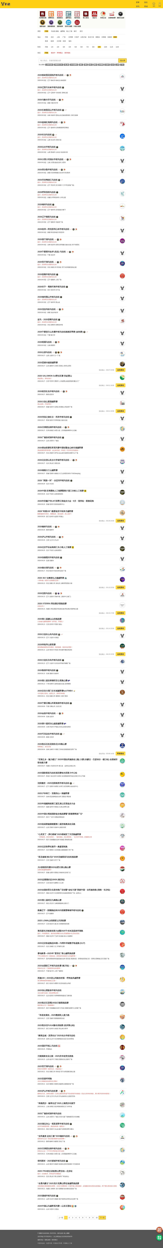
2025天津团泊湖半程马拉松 (50, 1148)
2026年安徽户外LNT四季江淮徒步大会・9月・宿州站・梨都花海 (66, 501)
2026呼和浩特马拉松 (47, 192)
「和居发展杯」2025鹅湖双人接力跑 (53, 1015)
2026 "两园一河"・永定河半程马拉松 (54, 480)
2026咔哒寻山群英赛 (47, 645)
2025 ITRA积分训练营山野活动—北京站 (55, 1171)
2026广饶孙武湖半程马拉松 (50, 437)
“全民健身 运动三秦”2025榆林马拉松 (54, 1136)
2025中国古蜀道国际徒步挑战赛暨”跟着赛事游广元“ (60, 814)
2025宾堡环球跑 (45, 1079)
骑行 (75, 31)
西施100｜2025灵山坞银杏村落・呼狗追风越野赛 (59, 978)
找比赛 (122, 60)
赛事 (137, 2)
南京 (81, 64)
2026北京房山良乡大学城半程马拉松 (54, 460)
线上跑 (67, 64)
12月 (117, 47)
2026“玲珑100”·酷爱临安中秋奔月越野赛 (55, 511)
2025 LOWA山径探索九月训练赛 (52, 921)
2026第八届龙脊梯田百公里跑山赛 (53, 680)
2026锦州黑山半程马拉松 (49, 297)
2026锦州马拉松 (45, 204)
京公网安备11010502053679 (62, 1236)
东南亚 (109, 37)
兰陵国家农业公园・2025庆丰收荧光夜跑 (55, 1056)
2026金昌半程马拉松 (47, 713)
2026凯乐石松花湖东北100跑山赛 (52, 744)
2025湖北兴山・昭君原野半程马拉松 (54, 1124)
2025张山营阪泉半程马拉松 (49, 990)
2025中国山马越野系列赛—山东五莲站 (55, 1206)
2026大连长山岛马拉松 (48, 634)
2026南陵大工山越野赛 (48, 470)
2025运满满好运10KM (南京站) (51, 880)
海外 (70, 41)
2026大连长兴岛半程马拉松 (50, 660)
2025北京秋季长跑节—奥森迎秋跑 (52, 847)
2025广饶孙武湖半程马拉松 (49, 1113)
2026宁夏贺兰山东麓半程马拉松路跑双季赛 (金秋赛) (60, 332)
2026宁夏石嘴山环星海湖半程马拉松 (54, 703)
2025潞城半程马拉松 (47, 1196)
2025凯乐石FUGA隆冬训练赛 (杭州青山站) (56, 1025)
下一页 (102, 1217)
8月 (93, 47)
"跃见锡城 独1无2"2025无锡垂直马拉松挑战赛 (58, 857)
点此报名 (120, 370)
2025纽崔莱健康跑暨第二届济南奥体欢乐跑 (56, 824)
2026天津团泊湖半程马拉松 (50, 427)
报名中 (53, 53)
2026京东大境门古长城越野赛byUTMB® (55, 691)
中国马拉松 (41, 1243)
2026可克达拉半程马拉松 (49, 734)
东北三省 (91, 37)
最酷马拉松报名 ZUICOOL (47, 1233)
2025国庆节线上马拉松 (48, 1046)
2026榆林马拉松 (45, 527)
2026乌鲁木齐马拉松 (47, 100)
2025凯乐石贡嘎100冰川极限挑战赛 (53, 1003)
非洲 (64, 41)
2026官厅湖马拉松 (46, 262)
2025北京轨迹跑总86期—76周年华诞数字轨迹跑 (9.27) (61, 943)
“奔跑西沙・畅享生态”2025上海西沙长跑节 (56, 1103)
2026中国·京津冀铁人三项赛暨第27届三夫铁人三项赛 (61, 491)
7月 (87, 47)
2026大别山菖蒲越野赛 (48, 402)
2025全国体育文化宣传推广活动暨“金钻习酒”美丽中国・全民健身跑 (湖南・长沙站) (74, 890)
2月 (58, 47)
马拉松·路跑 (55, 31)
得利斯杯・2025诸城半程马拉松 (52, 1161)
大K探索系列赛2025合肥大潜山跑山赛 (54, 867)
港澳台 (98, 37)
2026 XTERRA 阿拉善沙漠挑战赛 (52, 604)
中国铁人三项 (67, 1243)
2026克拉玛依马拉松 (47, 309)
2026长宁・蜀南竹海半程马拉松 (52, 287)
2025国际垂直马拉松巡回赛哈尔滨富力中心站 (57, 773)
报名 (146, 2)
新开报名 (67, 53)
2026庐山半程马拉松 (47, 537)
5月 (76, 47)
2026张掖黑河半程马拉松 (49, 557)
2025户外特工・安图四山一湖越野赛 (53, 793)
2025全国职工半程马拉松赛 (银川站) (54, 966)
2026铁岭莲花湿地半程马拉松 (51, 75)
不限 (46, 31)
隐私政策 (48, 1240)
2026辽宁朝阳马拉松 (47, 217)
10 (96, 1217)
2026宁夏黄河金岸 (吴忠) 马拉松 (52, 252)
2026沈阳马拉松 (45, 593)
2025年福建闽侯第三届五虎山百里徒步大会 (56, 804)
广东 (64, 37)
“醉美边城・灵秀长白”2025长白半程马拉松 (56, 1036)
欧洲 (52, 41)
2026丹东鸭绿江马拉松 (48, 180)
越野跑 (62, 31)
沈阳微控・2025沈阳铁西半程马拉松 (54, 783)
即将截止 (60, 53)
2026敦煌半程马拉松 (47, 670)
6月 (82, 47)
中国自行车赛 (57, 1243)
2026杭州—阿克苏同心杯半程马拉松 (54, 229)
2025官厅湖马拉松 (46, 1066)
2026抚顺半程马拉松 (47, 274)
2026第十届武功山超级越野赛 (51, 724)
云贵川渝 (83, 37)
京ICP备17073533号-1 (45, 1236)
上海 (58, 37)
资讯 (137, 6)
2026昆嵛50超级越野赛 (48, 363)
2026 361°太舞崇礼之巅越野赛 (51, 578)
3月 (64, 47)
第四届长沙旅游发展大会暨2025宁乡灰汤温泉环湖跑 (60, 931)
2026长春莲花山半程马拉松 (50, 110)
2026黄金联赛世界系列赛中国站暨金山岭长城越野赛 (60, 448)
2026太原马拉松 (45, 352)
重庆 (95, 64)
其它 (81, 31)
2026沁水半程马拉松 (47, 147)
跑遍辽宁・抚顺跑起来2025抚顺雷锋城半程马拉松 (60, 910)
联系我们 (55, 1240)
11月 (111, 47)
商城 (146, 6)
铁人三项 (69, 31)
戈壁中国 (49, 1243)
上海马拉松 (49, 64)
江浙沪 (77, 37)
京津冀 (70, 37)
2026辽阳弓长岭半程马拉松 (50, 87)
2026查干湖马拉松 (46, 239)
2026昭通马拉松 (45, 342)
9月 (99, 47)
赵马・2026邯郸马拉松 (48, 319)
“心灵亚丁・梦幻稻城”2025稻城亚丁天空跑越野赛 (59, 834)
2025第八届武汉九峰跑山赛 (49, 900)
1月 (52, 47)
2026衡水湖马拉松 (46, 568)
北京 (52, 37)
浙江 (90, 64)
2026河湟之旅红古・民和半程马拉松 (54, 417)
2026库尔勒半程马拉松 (48, 170)
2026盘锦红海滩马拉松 (48, 122)
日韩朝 (104, 37)
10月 (105, 47)
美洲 (46, 41)
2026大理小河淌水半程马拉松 (51, 159)
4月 (70, 47)
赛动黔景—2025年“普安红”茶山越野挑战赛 (56, 953)
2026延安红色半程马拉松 (49, 391)
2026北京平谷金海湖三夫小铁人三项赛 (55, 547)
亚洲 (115, 37)
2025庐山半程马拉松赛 (48, 1091)
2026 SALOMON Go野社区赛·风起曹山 (55, 376)
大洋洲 (59, 41)
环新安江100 (58, 64)
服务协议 (40, 1240)
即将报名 (120, 754)
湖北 (85, 64)
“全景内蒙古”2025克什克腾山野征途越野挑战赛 (58, 1183)
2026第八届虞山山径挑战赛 (49, 619)
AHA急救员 (74, 64)
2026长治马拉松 (45, 135)
